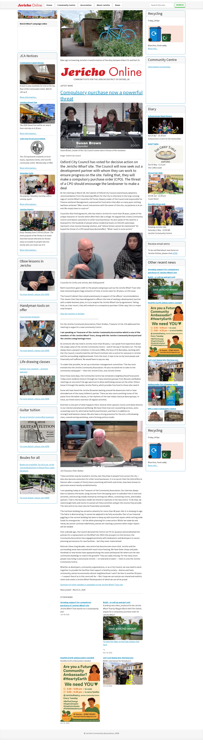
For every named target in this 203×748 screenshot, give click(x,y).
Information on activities (159, 66)
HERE (174, 253)
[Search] (161, 5)
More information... (28, 97)
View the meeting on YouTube (72, 313)
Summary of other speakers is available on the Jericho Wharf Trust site (91, 584)
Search (180, 4)
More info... (153, 48)
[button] (66, 37)
